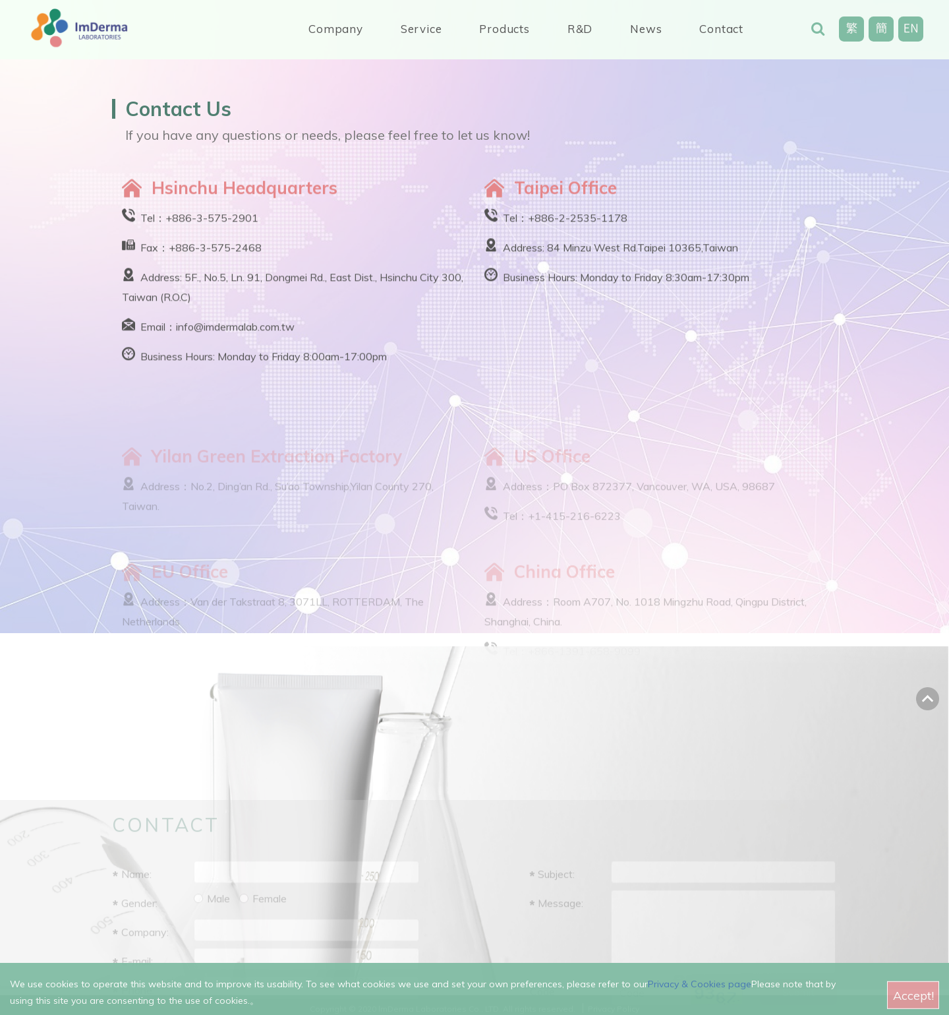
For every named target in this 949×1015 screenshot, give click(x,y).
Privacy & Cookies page (699, 989)
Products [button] (504, 29)
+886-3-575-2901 (211, 223)
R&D (579, 29)
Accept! (913, 1000)
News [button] (646, 29)
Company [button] (335, 29)
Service (421, 29)
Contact (721, 29)
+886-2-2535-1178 (577, 223)
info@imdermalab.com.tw (235, 332)
